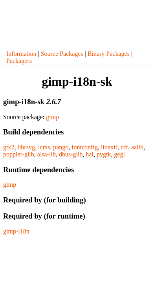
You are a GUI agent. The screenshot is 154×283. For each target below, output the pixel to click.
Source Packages (62, 53)
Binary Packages (109, 53)
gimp (52, 117)
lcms (44, 147)
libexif (109, 147)
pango (60, 147)
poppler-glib (18, 154)
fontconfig (85, 147)
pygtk (104, 154)
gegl (119, 154)
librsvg (26, 147)
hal (90, 154)
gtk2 (8, 147)
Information (21, 53)
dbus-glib (70, 154)
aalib (137, 147)
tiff (124, 147)
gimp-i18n (16, 231)
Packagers (19, 60)
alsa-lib (46, 154)
